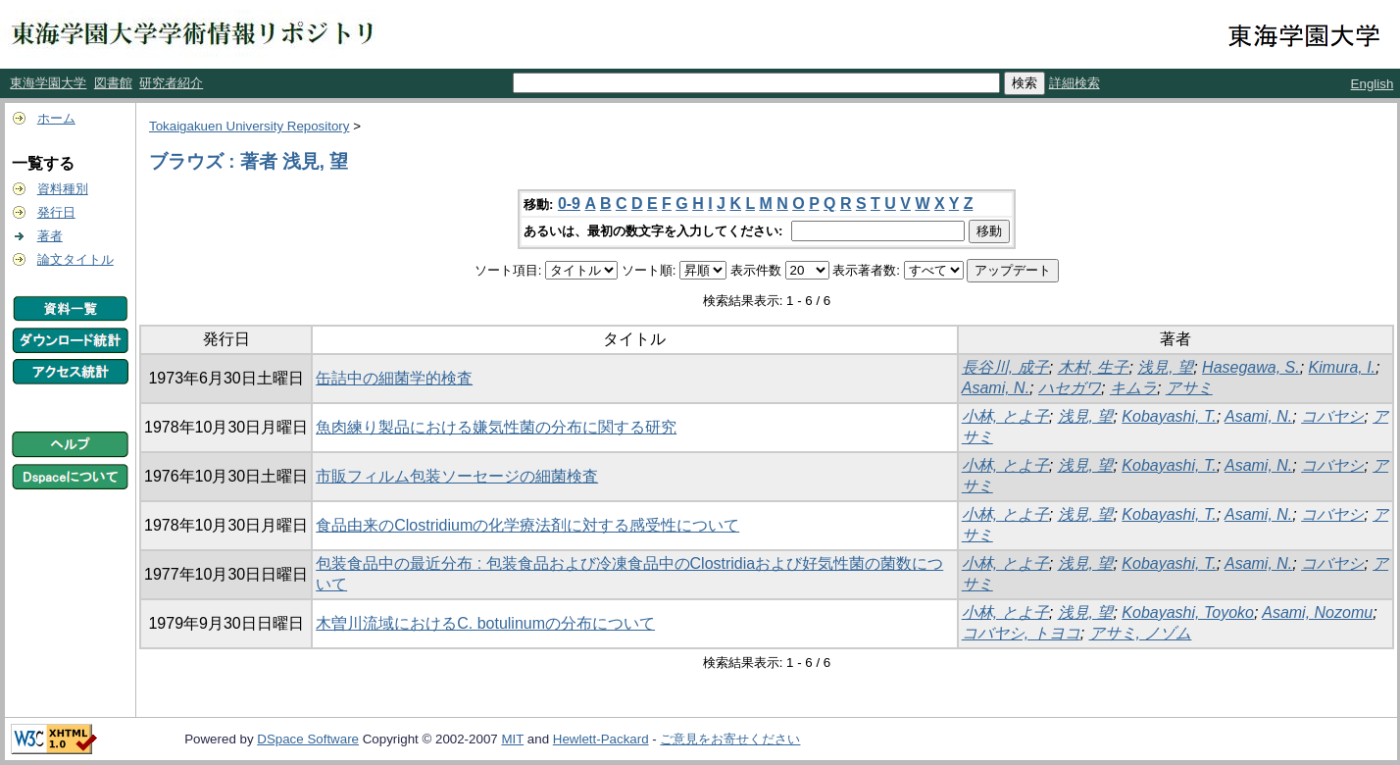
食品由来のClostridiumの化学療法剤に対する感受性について (527, 525)
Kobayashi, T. (1169, 416)
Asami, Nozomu (1317, 612)
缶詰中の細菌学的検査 (394, 378)
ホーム (56, 118)
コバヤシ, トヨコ (1021, 633)
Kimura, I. (1342, 367)
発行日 (56, 212)
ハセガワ (1069, 388)
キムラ (1133, 388)
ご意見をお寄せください (730, 739)
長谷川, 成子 (1005, 367)
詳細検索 (1074, 83)
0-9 (569, 203)
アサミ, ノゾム (1140, 633)
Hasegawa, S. (1251, 367)
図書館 (113, 83)
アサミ (1189, 388)
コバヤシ (1332, 416)
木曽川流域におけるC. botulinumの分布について (485, 623)
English (1372, 83)
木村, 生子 (1093, 367)
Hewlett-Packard (601, 739)
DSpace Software (308, 739)
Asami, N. (995, 388)
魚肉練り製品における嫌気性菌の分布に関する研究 (496, 427)
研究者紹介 (171, 83)
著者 (50, 236)
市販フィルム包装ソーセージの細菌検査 (457, 476)
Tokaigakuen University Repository (249, 126)
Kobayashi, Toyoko (1188, 612)
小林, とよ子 (1005, 416)
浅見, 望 (1165, 367)
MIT (512, 739)
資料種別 (62, 188)
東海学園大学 (48, 83)
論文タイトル (75, 259)
